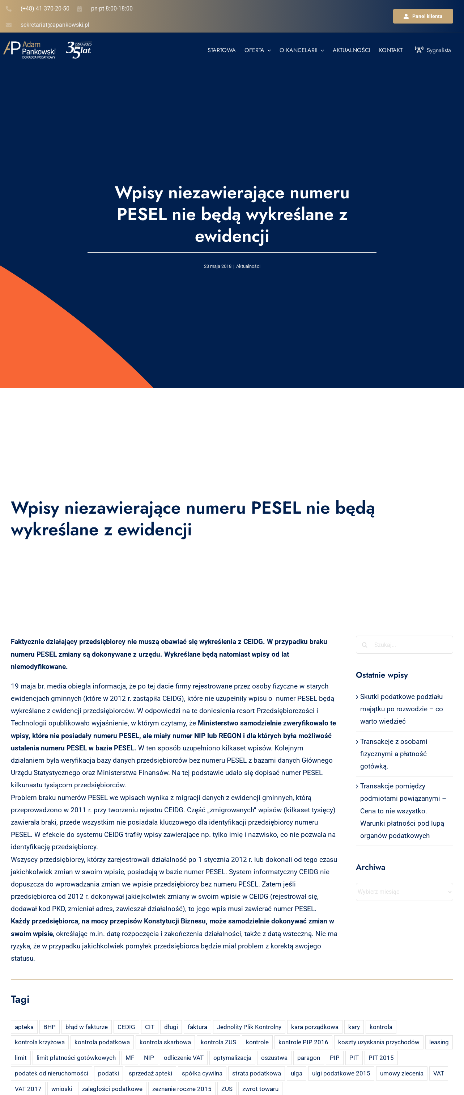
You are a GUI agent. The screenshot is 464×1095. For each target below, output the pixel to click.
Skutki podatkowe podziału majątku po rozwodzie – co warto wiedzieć (401, 708)
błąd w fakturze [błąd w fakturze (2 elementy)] (86, 1027)
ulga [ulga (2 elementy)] (296, 1073)
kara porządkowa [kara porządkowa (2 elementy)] (315, 1027)
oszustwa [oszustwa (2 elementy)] (274, 1057)
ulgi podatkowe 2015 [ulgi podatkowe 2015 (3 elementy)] (341, 1073)
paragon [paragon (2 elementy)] (308, 1057)
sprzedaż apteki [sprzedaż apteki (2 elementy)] (150, 1073)
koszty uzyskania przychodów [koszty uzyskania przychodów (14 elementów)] (379, 1042)
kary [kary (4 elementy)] (354, 1027)
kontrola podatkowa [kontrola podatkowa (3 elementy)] (102, 1042)
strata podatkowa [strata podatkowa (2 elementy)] (256, 1073)
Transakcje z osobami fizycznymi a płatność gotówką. (393, 753)
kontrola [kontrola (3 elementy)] (381, 1027)
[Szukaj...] (404, 645)
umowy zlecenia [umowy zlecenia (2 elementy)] (401, 1073)
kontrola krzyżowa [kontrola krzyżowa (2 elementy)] (40, 1042)
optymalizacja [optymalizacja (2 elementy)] (232, 1057)
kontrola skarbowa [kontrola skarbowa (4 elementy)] (165, 1042)
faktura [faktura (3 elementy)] (197, 1027)
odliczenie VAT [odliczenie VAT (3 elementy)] (184, 1057)
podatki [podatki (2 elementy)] (108, 1073)
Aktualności (248, 266)
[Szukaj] (365, 645)
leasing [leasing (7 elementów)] (439, 1042)
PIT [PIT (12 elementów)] (354, 1057)
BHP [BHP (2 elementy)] (49, 1027)
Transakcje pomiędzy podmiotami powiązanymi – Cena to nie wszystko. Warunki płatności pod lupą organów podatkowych (403, 811)
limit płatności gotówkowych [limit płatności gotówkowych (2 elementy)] (76, 1057)
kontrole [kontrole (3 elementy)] (257, 1042)
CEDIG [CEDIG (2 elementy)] (126, 1027)
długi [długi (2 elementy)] (171, 1027)
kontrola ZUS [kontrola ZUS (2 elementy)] (218, 1042)
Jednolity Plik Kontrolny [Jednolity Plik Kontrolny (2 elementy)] (249, 1027)
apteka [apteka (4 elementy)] (24, 1027)
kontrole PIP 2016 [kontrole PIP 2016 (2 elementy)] (303, 1042)
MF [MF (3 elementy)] (129, 1057)
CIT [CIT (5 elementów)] (149, 1027)
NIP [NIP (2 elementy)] (149, 1057)
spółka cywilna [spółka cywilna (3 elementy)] (202, 1073)
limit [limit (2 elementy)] (21, 1057)
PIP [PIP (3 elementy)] (335, 1057)
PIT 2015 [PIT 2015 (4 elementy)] (381, 1057)
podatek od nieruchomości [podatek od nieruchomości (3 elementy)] (51, 1073)
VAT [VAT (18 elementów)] (438, 1073)
